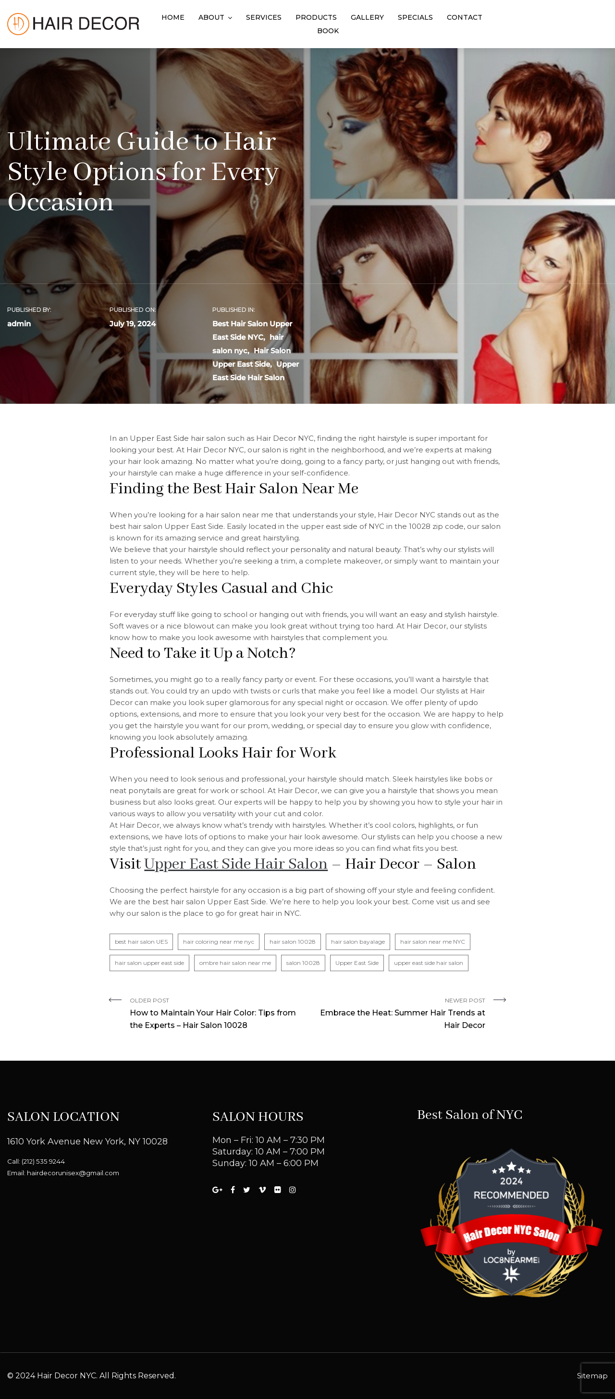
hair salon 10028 (293, 941)
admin (19, 323)
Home (172, 17)
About (211, 17)
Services (264, 17)
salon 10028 (303, 962)
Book (328, 30)
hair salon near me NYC (432, 941)
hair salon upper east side (149, 962)
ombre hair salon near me (235, 962)
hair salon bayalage (358, 941)
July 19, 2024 (133, 323)
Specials (415, 17)
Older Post (215, 1014)
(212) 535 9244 (43, 1161)
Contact (464, 17)
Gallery (367, 17)
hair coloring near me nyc (218, 941)
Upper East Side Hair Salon (236, 864)
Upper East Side (357, 962)
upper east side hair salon (428, 962)
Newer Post (400, 1014)
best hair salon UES (141, 941)
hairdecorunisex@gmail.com (73, 1173)
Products (316, 17)
